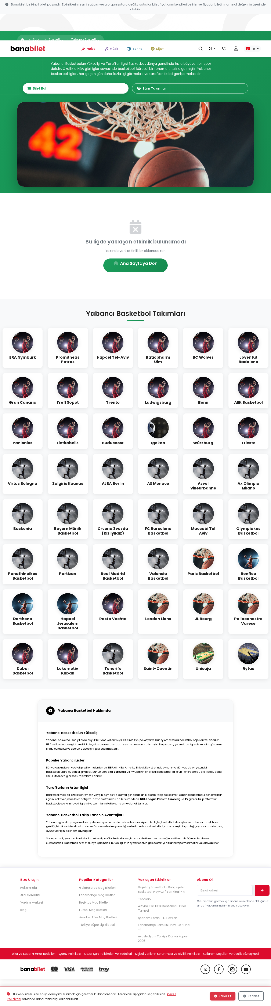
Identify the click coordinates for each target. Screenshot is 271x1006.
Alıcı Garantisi (30, 896)
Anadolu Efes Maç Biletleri (98, 919)
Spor (36, 39)
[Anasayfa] (22, 39)
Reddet (251, 997)
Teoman (144, 900)
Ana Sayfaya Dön (135, 265)
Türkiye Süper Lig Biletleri (97, 926)
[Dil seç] (252, 22)
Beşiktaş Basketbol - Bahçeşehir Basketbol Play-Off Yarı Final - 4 (161, 891)
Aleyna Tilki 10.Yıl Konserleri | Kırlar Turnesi (162, 909)
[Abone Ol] (262, 892)
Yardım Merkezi (31, 904)
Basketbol (56, 39)
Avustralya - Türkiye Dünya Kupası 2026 (163, 940)
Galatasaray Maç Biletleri (97, 889)
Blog (23, 911)
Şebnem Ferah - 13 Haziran (157, 919)
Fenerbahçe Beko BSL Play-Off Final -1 (164, 928)
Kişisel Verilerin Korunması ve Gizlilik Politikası (167, 955)
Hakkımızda (28, 889)
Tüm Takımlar (154, 89)
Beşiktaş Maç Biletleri (94, 904)
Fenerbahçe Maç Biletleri (97, 896)
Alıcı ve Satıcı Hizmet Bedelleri (33, 955)
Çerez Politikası (70, 955)
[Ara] (200, 22)
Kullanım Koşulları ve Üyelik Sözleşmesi (231, 955)
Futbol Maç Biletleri (93, 911)
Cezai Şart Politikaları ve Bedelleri (108, 955)
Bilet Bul (111, 89)
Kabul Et (223, 997)
